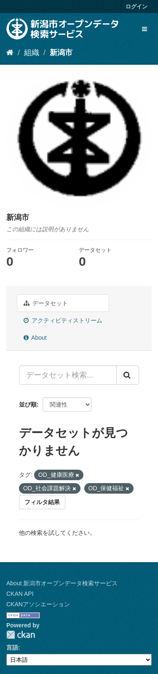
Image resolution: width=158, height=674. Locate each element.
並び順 (28, 404)
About (35, 337)
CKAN (20, 634)
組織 (31, 52)
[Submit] (127, 375)
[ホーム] (9, 52)
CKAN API (20, 593)
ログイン (136, 6)
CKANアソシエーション (38, 604)
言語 (12, 647)
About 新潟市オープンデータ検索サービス (62, 583)
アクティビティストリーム (63, 320)
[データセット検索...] (68, 375)
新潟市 (61, 52)
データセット (46, 303)
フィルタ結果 (42, 502)
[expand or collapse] (144, 29)
